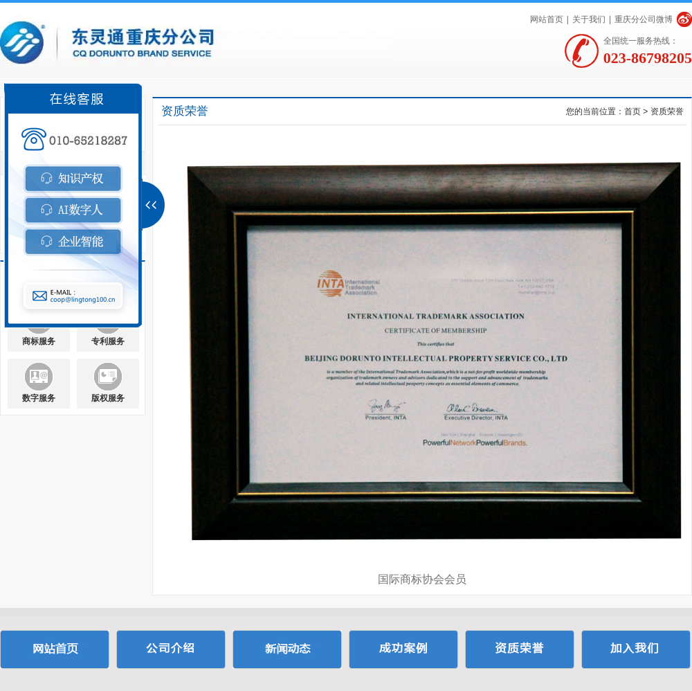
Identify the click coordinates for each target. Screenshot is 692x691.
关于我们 (589, 19)
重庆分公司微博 (643, 19)
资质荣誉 (667, 111)
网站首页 (546, 19)
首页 (632, 111)
